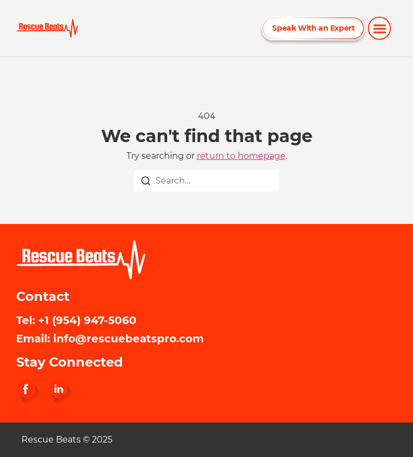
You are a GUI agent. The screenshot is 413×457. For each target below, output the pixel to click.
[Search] (146, 182)
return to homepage (241, 156)
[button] (379, 28)
